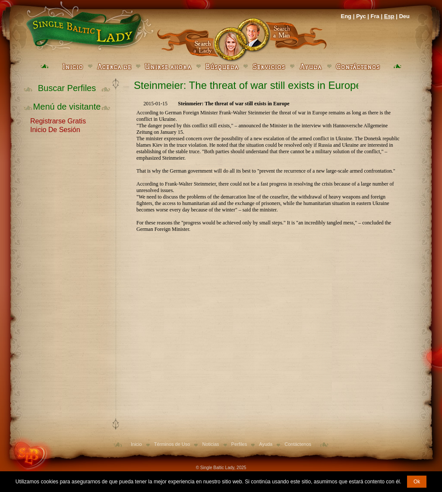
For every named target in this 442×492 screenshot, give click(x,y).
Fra (375, 16)
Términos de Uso (172, 444)
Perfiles (239, 444)
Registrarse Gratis (58, 120)
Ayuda (265, 444)
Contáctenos (297, 444)
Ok (417, 482)
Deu (404, 16)
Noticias (210, 444)
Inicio (136, 444)
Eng (346, 16)
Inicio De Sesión (55, 129)
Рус (361, 16)
